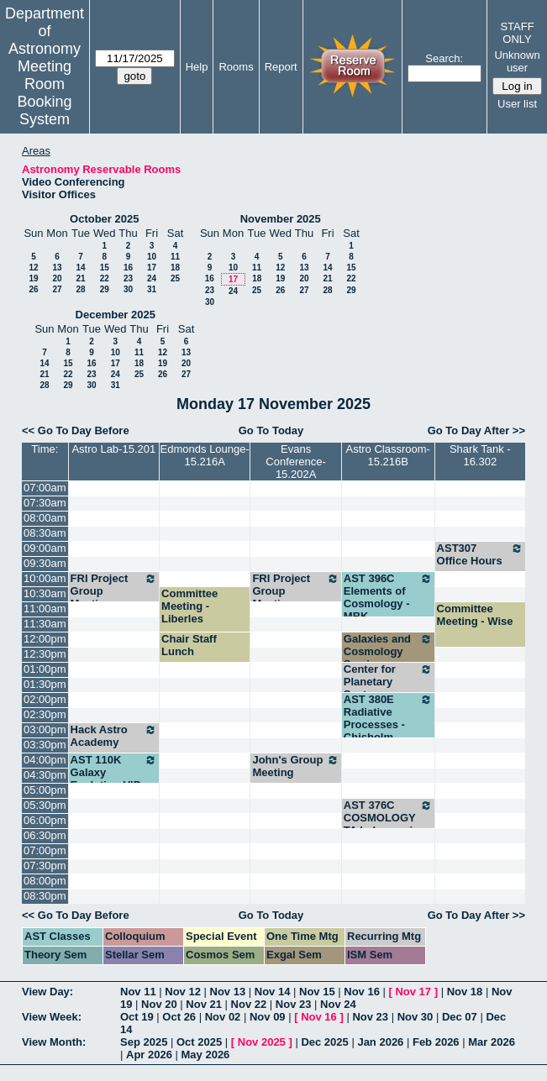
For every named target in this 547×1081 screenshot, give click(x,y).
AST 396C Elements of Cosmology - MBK (388, 597)
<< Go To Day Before (75, 430)
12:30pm (45, 654)
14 (80, 267)
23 (128, 278)
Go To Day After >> (476, 430)
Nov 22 (249, 1004)
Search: (444, 58)
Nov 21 (204, 1004)
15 (104, 267)
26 (33, 289)
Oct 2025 (199, 1042)
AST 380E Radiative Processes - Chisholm (388, 718)
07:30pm (45, 865)
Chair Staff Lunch (189, 645)
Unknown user (516, 61)
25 (175, 278)
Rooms (235, 66)
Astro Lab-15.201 (113, 449)
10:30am (45, 593)
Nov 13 (228, 991)
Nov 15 (317, 991)
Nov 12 (183, 991)
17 (151, 267)
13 (56, 267)
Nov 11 (138, 991)
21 (80, 278)
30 (128, 289)
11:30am (45, 623)
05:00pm (45, 790)
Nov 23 (294, 1004)
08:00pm (45, 880)
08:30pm (45, 895)
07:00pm (45, 850)
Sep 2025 (143, 1042)
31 (151, 289)
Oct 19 (137, 1016)
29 (104, 289)
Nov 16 (362, 991)
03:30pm (45, 744)
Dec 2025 (324, 1042)
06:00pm (45, 820)
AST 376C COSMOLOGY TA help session (388, 818)
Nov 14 (273, 991)
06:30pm (45, 835)
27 (56, 289)
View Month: (54, 1042)
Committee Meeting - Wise (475, 614)
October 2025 (104, 219)
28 (80, 289)
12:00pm (45, 638)
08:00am (45, 518)
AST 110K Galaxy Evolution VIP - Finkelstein (114, 778)
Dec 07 (459, 1016)
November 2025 (280, 219)
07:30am (45, 502)
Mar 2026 (491, 1042)
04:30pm (45, 775)
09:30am (45, 563)
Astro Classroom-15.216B (387, 455)
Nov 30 (415, 1016)
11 (175, 256)
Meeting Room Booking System (44, 93)
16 (128, 267)
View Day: (47, 991)
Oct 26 (179, 1016)
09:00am (45, 548)
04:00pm (45, 759)
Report (281, 66)
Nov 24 (338, 1004)
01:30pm (45, 684)
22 (104, 278)
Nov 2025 (262, 1042)
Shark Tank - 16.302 (480, 455)
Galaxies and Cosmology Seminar (388, 651)
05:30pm (45, 805)
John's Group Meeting (295, 766)
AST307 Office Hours (480, 554)
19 (33, 278)
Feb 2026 (436, 1042)
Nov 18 (465, 991)
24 (151, 278)
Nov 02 (223, 1016)
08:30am (45, 533)
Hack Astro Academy (114, 735)
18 (175, 267)
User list (517, 103)
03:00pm (45, 729)
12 (33, 267)
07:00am (45, 487)
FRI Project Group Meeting (114, 591)
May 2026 (205, 1054)
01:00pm (45, 669)
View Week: (52, 1016)
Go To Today (271, 430)
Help (197, 66)
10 (151, 256)
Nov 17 (413, 991)
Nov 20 (159, 1004)
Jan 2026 (380, 1042)
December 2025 (115, 314)
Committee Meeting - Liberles (189, 606)
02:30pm (45, 714)
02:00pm (45, 699)
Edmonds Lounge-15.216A (205, 455)
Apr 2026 (149, 1054)
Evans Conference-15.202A (296, 461)
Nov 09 (268, 1016)
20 (56, 278)
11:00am (45, 608)
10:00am (45, 578)
